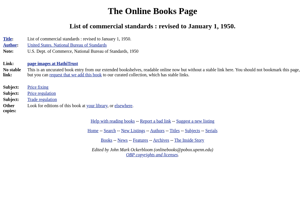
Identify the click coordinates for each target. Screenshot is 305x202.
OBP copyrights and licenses (152, 154)
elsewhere (123, 105)
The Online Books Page (152, 11)
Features (140, 140)
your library (96, 105)
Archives (161, 140)
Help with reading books (113, 121)
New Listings (133, 130)
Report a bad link (155, 121)
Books (106, 140)
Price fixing (37, 87)
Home (93, 130)
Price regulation (41, 93)
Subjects (192, 130)
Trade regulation (42, 99)
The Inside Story (189, 140)
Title (7, 38)
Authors (157, 130)
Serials (211, 130)
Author (10, 45)
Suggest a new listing (195, 121)
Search (110, 130)
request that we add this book (76, 74)
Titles (175, 130)
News (123, 140)
